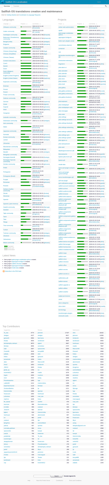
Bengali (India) (7, 41)
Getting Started (11, 15)
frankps (46, 157)
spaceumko (41, 348)
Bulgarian (6, 44)
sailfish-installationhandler (66, 249)
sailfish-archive (63, 188)
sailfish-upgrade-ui (64, 285)
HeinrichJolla (8, 391)
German (5, 101)
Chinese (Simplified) (9, 54)
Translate (16, 6)
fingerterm (62, 64)
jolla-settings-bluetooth (65, 123)
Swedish (6, 210)
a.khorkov (76, 372)
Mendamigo (36, 82)
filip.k (74, 420)
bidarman (41, 433)
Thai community (8, 225)
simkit (60, 299)
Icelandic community (9, 117)
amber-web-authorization (66, 27)
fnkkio (74, 354)
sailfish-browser (63, 194)
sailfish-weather (63, 292)
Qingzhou (7, 423)
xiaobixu (75, 378)
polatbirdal (36, 230)
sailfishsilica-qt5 (63, 278)
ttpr (74, 404)
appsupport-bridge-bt (65, 37)
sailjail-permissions (64, 296)
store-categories (63, 303)
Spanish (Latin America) (10, 204)
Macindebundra (37, 132)
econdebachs (37, 204)
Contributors (59, 480)
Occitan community (9, 164)
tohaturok (47, 38)
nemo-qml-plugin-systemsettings (64, 173)
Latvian (5, 140)
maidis (103, 73)
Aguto (5, 375)
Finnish (5, 89)
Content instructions (9, 61)
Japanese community (9, 131)
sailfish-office (63, 265)
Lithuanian (6, 143)
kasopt (40, 431)
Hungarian (6, 113)
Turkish (5, 230)
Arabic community (8, 31)
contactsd (62, 48)
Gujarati (5, 107)
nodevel (40, 407)
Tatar (4, 219)
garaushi (6, 338)
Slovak (5, 193)
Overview (7, 6)
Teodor (40, 457)
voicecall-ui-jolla (63, 316)
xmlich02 (75, 441)
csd (60, 52)
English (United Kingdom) (11, 75)
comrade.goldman (9, 428)
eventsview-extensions (65, 60)
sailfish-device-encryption (66, 241)
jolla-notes (62, 114)
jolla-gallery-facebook (65, 97)
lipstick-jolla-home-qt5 (65, 157)
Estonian (6, 86)
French (5, 92)
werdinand (36, 87)
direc (102, 316)
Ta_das (6, 333)
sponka (46, 196)
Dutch (5, 68)
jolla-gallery (62, 87)
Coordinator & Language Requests (29, 15)
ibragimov (36, 214)
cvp (5, 462)
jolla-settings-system (65, 137)
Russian (5, 185)
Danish (5, 66)
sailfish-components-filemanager (65, 212)
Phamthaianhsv (8, 380)
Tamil (4, 216)
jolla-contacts (63, 81)
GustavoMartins (9, 388)
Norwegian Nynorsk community (9, 160)
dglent (46, 104)
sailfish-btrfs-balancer (65, 196)
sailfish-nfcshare (64, 262)
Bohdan (46, 236)
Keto (45, 61)
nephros (46, 78)
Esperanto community (10, 82)
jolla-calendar (63, 73)
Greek (5, 104)
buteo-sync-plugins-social (66, 41)
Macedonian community (10, 146)
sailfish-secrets (63, 269)
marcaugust (36, 48)
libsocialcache (63, 154)
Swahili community (9, 207)
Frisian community (8, 94)
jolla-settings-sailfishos (65, 131)
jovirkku (91, 297)
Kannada (6, 134)
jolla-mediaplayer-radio (66, 107)
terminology (62, 310)
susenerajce (7, 439)
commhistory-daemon (65, 45)
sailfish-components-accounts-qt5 (65, 200)
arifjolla (6, 354)
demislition (92, 178)
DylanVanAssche (9, 386)
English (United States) (10, 78)
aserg (39, 378)
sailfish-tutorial (63, 281)
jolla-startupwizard (64, 144)
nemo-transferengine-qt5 (66, 177)
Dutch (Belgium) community (8, 72)
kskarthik (75, 439)
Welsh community (8, 242)
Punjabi (5, 179)
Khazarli (46, 35)
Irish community (8, 123)
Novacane (36, 28)
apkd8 (60, 30)
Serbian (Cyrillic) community (8, 189)
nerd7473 (36, 226)
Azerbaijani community (10, 35)
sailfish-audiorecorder (65, 191)
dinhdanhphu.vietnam (10, 343)
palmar (6, 425)
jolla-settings (62, 117)
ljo (45, 210)
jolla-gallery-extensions (66, 93)
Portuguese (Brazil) (9, 176)
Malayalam (6, 149)
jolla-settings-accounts (65, 119)
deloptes (46, 44)
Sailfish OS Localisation (16, 2)
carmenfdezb (37, 200)
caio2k (6, 433)
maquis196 (36, 118)
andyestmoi (36, 240)
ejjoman (40, 391)
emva (74, 386)
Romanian (6, 182)
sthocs (6, 444)
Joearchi (6, 409)
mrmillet (6, 407)
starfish (40, 401)
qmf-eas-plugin (63, 180)
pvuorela (92, 128)
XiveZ (5, 364)
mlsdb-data (62, 164)
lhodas (46, 193)
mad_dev (40, 396)
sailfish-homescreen (65, 247)
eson (5, 378)
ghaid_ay (6, 370)
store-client (62, 306)
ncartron (46, 92)
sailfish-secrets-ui (64, 274)
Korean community (9, 137)
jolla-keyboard (63, 101)
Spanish (5, 199)
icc (38, 370)
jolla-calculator (63, 71)
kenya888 (41, 351)
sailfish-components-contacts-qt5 (65, 208)
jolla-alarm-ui (62, 67)
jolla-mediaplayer (64, 105)
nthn (45, 68)
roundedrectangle (38, 186)
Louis (45, 66)
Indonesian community (10, 120)
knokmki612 (7, 372)
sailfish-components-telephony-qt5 (65, 225)
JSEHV (6, 367)
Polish (5, 167)
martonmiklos (37, 114)
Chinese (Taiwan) (8, 57)
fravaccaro (36, 127)
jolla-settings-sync (64, 135)
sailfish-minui (63, 259)
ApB (5, 348)
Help (29, 480)
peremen (47, 137)
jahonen (46, 107)
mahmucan (92, 68)
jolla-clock (62, 79)
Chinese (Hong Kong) (10, 51)
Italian (5, 127)
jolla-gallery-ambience (65, 91)
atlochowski (36, 168)
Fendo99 (6, 351)
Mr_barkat (36, 32)
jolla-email (62, 84)
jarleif (45, 161)
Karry (45, 63)
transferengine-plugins (65, 313)
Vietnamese (7, 239)
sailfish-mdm (62, 256)
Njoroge (46, 207)
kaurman (6, 404)
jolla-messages (63, 111)
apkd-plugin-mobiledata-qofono (21, 259)
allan (5, 362)
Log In (99, 2)
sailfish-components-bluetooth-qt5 (65, 204)
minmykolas (36, 144)
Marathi (5, 152)
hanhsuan (92, 53)
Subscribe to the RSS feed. (12, 271)
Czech (5, 63)
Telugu (5, 222)
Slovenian (6, 196)
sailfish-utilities (63, 288)
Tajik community (8, 213)
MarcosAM (76, 348)
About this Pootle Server (43, 480)
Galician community (9, 98)
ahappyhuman (8, 441)
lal (45, 149)
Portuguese (6, 172)
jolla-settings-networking (66, 127)
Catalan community (9, 48)
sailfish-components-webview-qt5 (65, 233)
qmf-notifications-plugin (66, 183)
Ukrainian (6, 236)
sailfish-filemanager (64, 244)
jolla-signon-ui (63, 140)
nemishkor (41, 346)
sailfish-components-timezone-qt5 (65, 229)
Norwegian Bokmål (9, 157)
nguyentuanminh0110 (10, 452)
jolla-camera (62, 76)
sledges (46, 41)
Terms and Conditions (75, 480)
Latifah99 (7, 383)
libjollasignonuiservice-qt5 (66, 150)
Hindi (4, 109)
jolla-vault (61, 147)
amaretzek (36, 172)
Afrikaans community (9, 27)
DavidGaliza (36, 99)
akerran (40, 409)
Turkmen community (9, 233)
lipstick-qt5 (62, 160)
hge (45, 51)
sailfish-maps (63, 253)
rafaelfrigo (36, 177)
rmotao (6, 455)
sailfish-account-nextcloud (67, 186)
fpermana (41, 338)
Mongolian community (10, 154)
